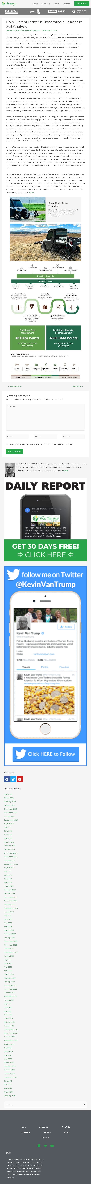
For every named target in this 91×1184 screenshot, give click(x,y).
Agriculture (26, 30)
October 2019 (9, 1074)
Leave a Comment (13, 30)
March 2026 (9, 798)
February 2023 (10, 934)
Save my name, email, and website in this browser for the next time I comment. (41, 444)
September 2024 (11, 864)
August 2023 (9, 912)
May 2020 (8, 1055)
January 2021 (9, 1026)
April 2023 (8, 927)
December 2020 (11, 1029)
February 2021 (9, 1022)
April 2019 (8, 1088)
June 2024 (8, 875)
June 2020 (8, 1051)
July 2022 (7, 960)
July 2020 (8, 1048)
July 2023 (7, 915)
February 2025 (10, 846)
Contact (66, 4)
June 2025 (8, 831)
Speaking (45, 4)
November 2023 (10, 901)
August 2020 (9, 1044)
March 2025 (9, 842)
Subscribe (22, 1127)
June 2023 (8, 919)
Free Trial (34, 1127)
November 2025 (10, 813)
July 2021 (7, 1004)
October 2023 (9, 904)
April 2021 (8, 1015)
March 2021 (8, 1018)
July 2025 (7, 827)
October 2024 (9, 860)
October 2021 (9, 993)
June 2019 (8, 1081)
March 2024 (9, 886)
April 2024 (8, 882)
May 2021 (8, 1011)
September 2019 (10, 1077)
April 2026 (8, 794)
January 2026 (9, 805)
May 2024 (8, 879)
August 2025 (9, 824)
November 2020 (10, 1033)
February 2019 (9, 1096)
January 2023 (9, 938)
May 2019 (8, 1084)
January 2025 (9, 849)
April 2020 (8, 1059)
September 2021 (10, 996)
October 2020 (10, 1037)
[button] (81, 3)
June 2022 (8, 963)
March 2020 (9, 1063)
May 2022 (8, 967)
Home (35, 4)
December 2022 (10, 941)
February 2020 (10, 1066)
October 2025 (9, 816)
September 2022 (11, 952)
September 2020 (11, 1040)
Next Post (78, 386)
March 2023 (9, 930)
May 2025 (8, 835)
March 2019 (8, 1092)
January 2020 (9, 1070)
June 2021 (8, 1007)
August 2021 (9, 1000)
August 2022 (9, 956)
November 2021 (10, 989)
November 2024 (10, 857)
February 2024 (10, 890)
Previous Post (15, 386)
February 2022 (10, 978)
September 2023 (11, 908)
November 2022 (10, 945)
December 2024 (10, 853)
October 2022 (9, 948)
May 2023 (8, 923)
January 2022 (9, 982)
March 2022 (9, 974)
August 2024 (9, 868)
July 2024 (8, 871)
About (56, 4)
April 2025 (8, 838)
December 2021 (10, 985)
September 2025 (11, 820)
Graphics (58, 1127)
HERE (31, 192)
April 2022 (8, 971)
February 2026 (10, 802)
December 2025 (10, 809)
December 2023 (10, 897)
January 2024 (9, 893)
